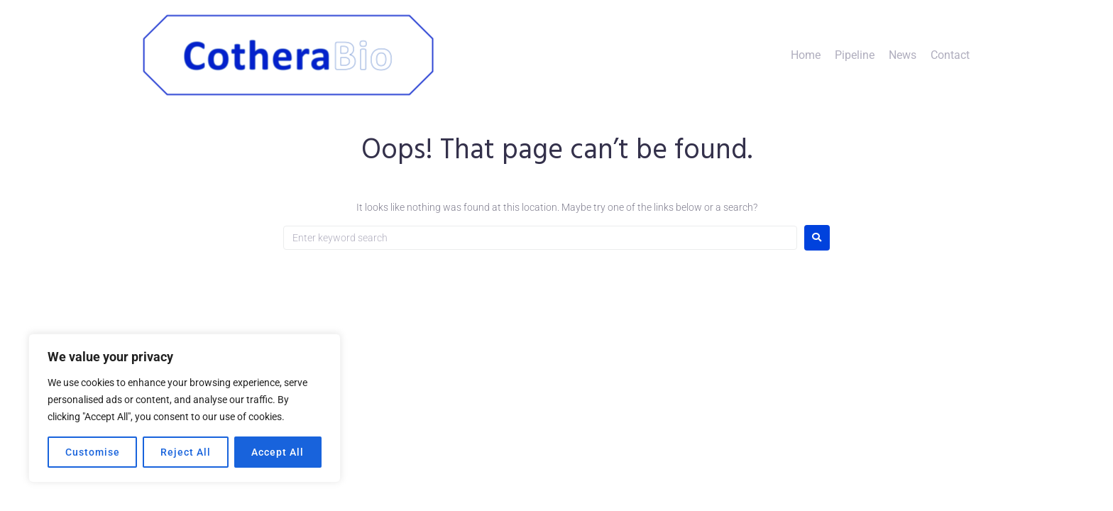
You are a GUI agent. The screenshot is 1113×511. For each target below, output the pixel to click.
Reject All (185, 452)
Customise (92, 452)
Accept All (277, 452)
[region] (184, 408)
